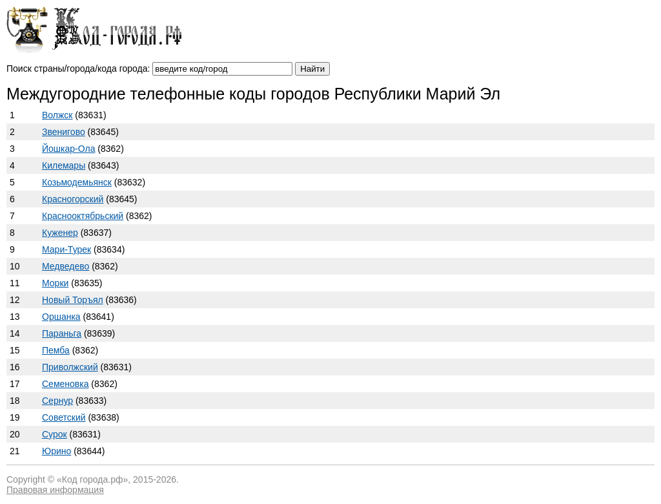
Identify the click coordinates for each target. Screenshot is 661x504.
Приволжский (70, 367)
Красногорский (72, 199)
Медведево (65, 266)
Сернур (57, 400)
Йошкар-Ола (68, 148)
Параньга (61, 333)
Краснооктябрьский (82, 216)
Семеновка (65, 384)
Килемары (63, 165)
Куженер (60, 232)
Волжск (57, 115)
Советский (64, 417)
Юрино (56, 451)
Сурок (54, 434)
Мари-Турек (66, 249)
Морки (55, 283)
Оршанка (61, 316)
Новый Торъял (72, 300)
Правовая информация (55, 490)
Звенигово (63, 132)
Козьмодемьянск (77, 182)
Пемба (56, 350)
